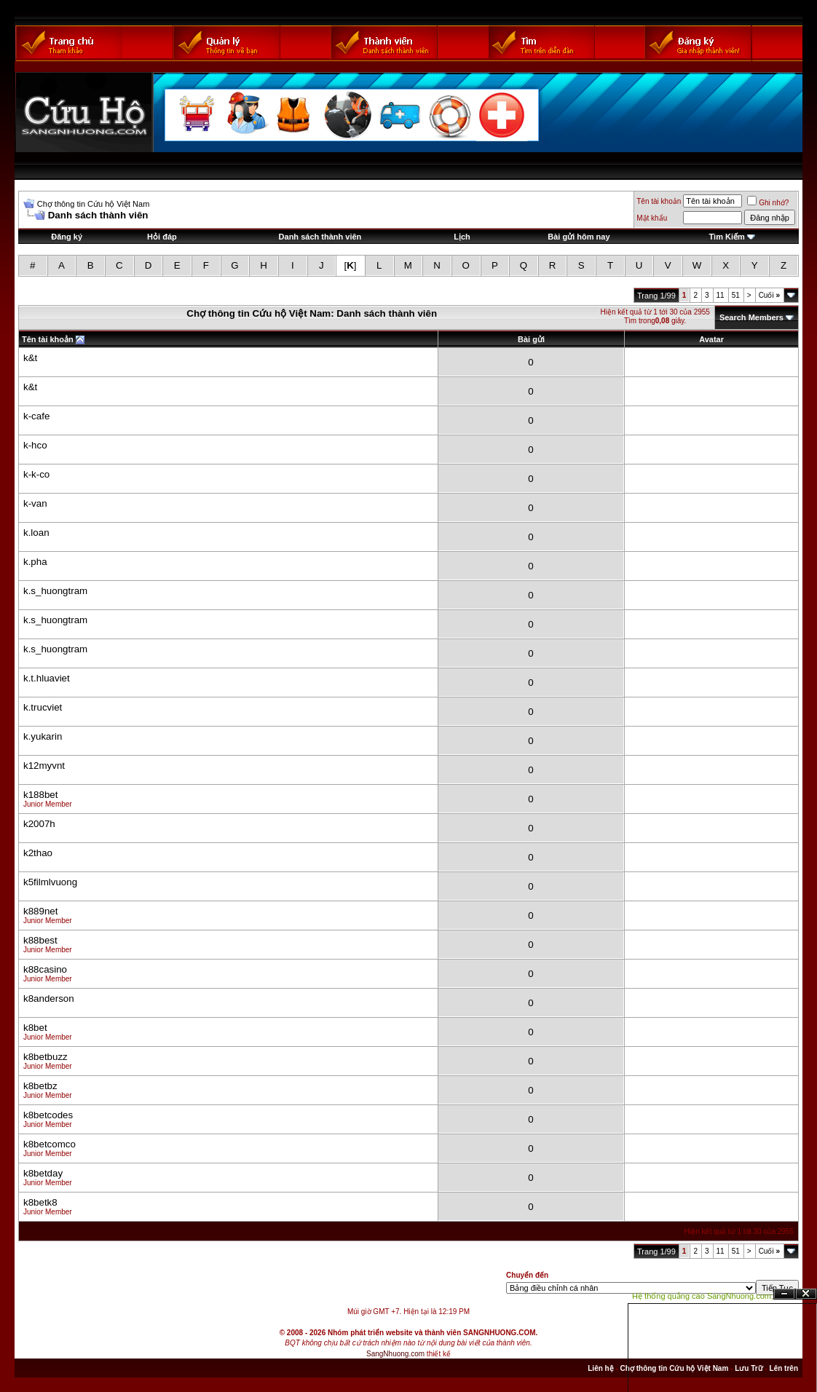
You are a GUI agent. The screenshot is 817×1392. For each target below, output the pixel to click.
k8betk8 (40, 1202)
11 (721, 295)
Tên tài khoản (658, 201)
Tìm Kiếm (726, 236)
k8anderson (48, 998)
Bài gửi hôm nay (578, 236)
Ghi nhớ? (768, 203)
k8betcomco (49, 1144)
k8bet (35, 1027)
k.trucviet (42, 707)
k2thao (37, 852)
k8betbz (40, 1085)
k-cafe (36, 416)
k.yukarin (42, 736)
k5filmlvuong (50, 882)
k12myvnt (44, 765)
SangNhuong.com (395, 1354)
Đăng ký (66, 236)
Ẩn (784, 1294)
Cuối (769, 295)
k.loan (36, 532)
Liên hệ (600, 1368)
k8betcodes (48, 1115)
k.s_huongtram (55, 590)
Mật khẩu (651, 218)
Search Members (751, 317)
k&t (30, 357)
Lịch (462, 236)
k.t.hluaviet (46, 678)
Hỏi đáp (162, 236)
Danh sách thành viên (320, 236)
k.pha (35, 561)
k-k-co (36, 474)
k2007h (39, 823)
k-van (35, 503)
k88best (40, 940)
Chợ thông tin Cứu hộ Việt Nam (93, 203)
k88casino (45, 969)
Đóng (806, 1294)
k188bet (40, 794)
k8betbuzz (45, 1056)
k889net (40, 911)
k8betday (43, 1173)
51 (736, 295)
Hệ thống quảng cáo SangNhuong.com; (702, 1296)
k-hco (35, 445)
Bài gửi (531, 339)
